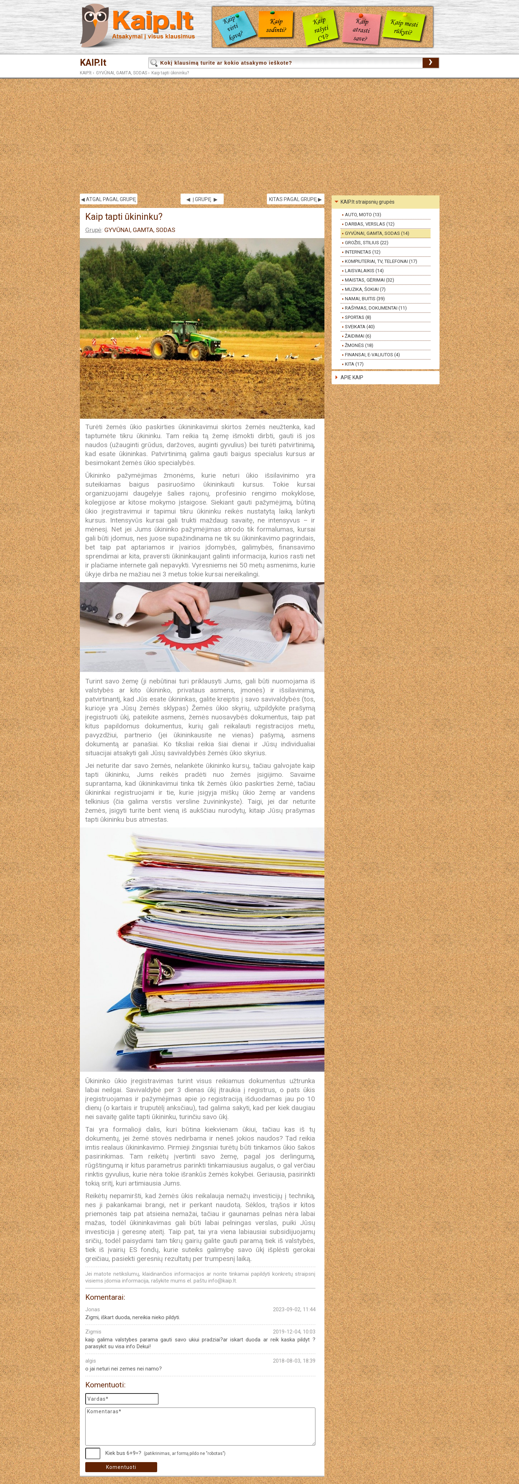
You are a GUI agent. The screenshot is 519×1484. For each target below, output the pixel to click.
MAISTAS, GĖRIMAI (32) (370, 280)
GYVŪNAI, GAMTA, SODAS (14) (377, 233)
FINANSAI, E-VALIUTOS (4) (372, 354)
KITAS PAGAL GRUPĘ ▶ (295, 199)
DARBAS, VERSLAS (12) (370, 224)
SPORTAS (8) (358, 317)
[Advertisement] (259, 136)
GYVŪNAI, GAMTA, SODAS (121, 72)
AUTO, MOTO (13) (363, 214)
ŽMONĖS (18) (359, 345)
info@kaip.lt (222, 1280)
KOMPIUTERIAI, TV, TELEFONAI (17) (381, 261)
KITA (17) (354, 364)
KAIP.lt (93, 62)
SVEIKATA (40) (360, 326)
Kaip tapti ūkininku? (170, 72)
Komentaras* (200, 1427)
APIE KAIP (352, 377)
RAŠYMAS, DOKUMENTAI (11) (376, 308)
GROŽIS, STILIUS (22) (367, 242)
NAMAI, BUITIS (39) (365, 298)
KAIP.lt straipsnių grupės (368, 202)
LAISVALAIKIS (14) (364, 270)
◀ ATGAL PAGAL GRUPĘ (108, 199)
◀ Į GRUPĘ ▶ (201, 199)
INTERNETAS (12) (363, 252)
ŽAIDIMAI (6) (358, 336)
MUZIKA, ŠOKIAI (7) (365, 289)
